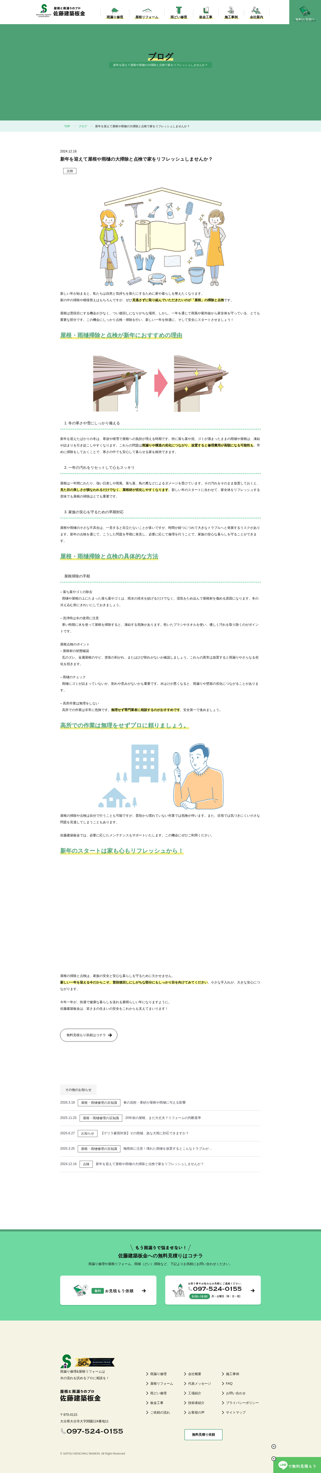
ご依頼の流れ (160, 1412)
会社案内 (255, 20)
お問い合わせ (236, 1393)
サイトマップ (236, 1412)
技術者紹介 (196, 1403)
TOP (67, 126)
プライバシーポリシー (242, 1403)
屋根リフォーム (145, 20)
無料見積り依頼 (203, 1434)
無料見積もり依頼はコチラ (86, 1035)
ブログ (82, 126)
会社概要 (194, 1374)
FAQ (229, 1383)
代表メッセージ (199, 1383)
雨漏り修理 (113, 20)
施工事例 (229, 20)
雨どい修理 (177, 20)
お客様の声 (196, 1412)
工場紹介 (194, 1393)
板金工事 (204, 20)
